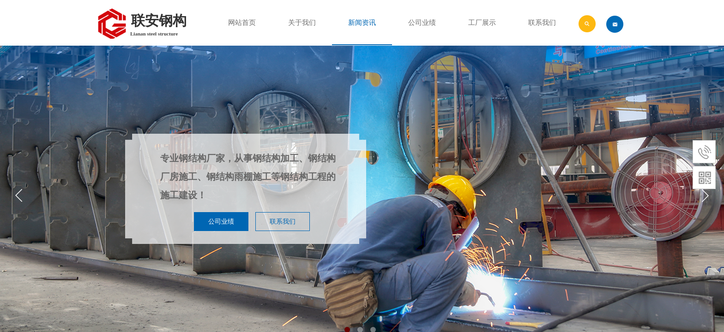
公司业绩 (422, 22)
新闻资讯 (362, 22)
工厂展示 (482, 22)
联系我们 (542, 22)
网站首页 (242, 22)
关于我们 (302, 22)
